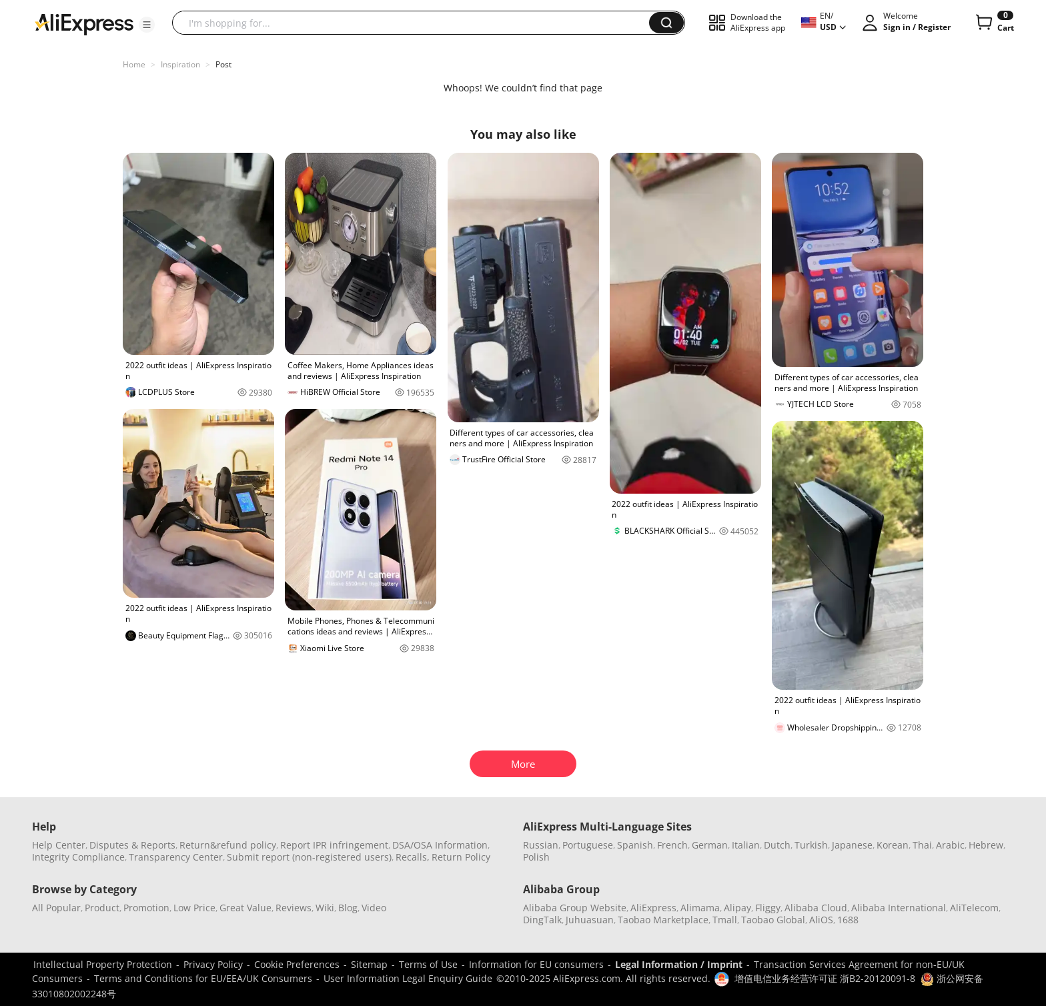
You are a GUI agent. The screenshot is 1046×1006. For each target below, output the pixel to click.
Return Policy (461, 857)
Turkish (811, 845)
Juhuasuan (590, 919)
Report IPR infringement (334, 845)
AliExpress (653, 907)
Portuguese (587, 845)
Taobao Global (773, 919)
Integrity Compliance (78, 857)
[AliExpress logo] (84, 23)
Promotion (146, 907)
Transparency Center (176, 857)
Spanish (635, 845)
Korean (893, 845)
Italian (746, 845)
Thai (922, 845)
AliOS (821, 919)
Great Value (245, 907)
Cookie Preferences (297, 964)
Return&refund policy (227, 845)
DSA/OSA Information (440, 845)
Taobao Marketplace (663, 919)
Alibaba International (898, 907)
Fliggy (767, 907)
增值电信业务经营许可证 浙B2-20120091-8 (824, 978)
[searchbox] (415, 22)
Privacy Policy (213, 964)
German (710, 845)
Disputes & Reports (132, 845)
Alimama (700, 907)
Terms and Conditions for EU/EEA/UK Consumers (203, 978)
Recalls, (413, 857)
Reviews (294, 907)
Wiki (325, 907)
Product (102, 907)
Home (134, 64)
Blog (348, 907)
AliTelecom (974, 907)
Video (374, 907)
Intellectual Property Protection (102, 964)
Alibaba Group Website (574, 907)
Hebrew (986, 845)
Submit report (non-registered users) (309, 857)
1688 (848, 919)
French (672, 845)
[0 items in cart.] (993, 22)
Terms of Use (428, 964)
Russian (540, 845)
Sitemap (369, 964)
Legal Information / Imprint (678, 964)
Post (223, 64)
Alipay (737, 907)
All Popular (56, 907)
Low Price (194, 907)
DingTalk (542, 919)
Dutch (777, 845)
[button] (147, 25)
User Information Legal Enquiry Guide (408, 978)
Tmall (724, 919)
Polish (536, 857)
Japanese (852, 845)
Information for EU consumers (536, 964)
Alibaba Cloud (815, 907)
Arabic (950, 845)
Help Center (58, 845)
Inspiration (180, 64)
